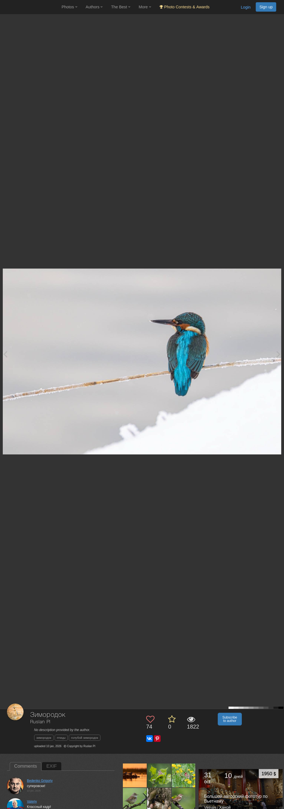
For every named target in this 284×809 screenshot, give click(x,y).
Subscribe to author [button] (229, 719)
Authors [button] (94, 7)
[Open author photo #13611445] (159, 775)
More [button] (145, 7)
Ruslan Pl (40, 722)
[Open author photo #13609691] (184, 775)
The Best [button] (120, 7)
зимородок (43, 737)
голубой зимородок (84, 737)
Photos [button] (69, 7)
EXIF (51, 766)
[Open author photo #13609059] (135, 800)
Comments (25, 766)
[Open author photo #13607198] (159, 800)
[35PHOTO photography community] (30, 7)
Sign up (266, 7)
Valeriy (32, 801)
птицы (61, 737)
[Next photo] (278, 354)
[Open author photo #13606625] (184, 800)
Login (245, 7)
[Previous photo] (5, 354)
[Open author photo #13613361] (135, 775)
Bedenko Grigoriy (40, 781)
